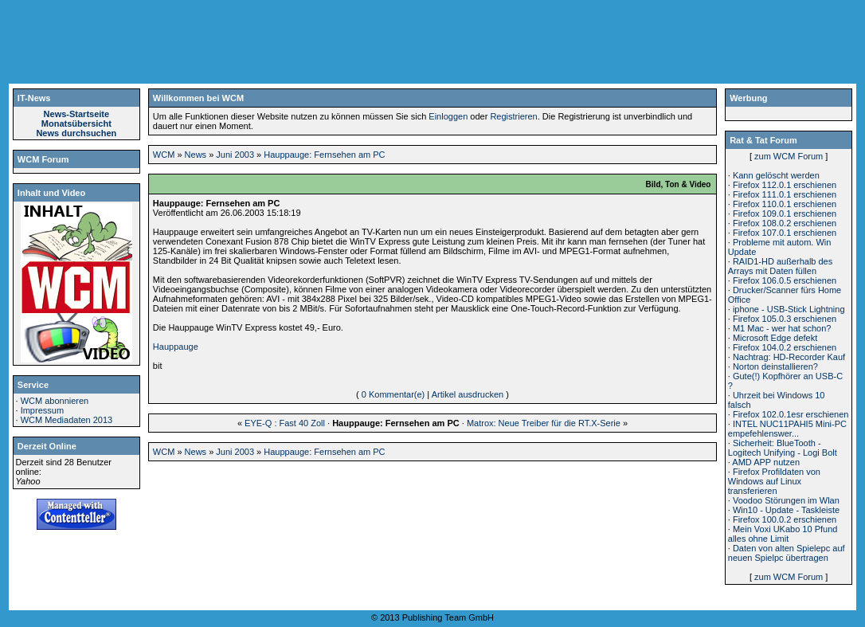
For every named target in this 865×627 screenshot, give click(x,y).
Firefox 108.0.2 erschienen (784, 223)
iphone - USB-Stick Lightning (789, 309)
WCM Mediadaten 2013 (67, 420)
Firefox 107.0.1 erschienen (784, 232)
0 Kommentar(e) (393, 394)
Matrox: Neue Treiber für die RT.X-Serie (543, 423)
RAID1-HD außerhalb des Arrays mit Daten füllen (780, 266)
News (196, 154)
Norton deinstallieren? (775, 366)
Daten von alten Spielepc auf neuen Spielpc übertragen (786, 552)
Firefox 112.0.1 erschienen (784, 185)
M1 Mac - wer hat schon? (782, 328)
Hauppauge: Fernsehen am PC (324, 154)
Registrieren (513, 116)
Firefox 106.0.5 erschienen (784, 280)
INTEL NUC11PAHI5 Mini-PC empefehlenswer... (787, 428)
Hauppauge (175, 346)
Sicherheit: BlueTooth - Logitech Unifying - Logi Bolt (782, 447)
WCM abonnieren (55, 401)
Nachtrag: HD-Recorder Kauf (789, 357)
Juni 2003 (235, 154)
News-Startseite (77, 114)
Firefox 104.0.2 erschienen (784, 347)
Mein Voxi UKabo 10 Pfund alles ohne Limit (783, 533)
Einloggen (448, 116)
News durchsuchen (76, 133)
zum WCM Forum (788, 156)
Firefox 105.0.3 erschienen (784, 318)
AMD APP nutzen (766, 462)
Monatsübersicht (76, 123)
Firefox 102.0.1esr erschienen (791, 414)
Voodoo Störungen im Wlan (786, 500)
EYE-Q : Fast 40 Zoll (285, 423)
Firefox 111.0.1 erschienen (784, 194)
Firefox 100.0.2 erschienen (784, 519)
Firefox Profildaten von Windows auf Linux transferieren (774, 481)
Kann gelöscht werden (776, 175)
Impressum (42, 410)
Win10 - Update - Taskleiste (786, 510)
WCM (164, 154)
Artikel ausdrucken (468, 394)
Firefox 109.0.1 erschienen (784, 213)
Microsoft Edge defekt (775, 338)
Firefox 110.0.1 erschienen (784, 204)
